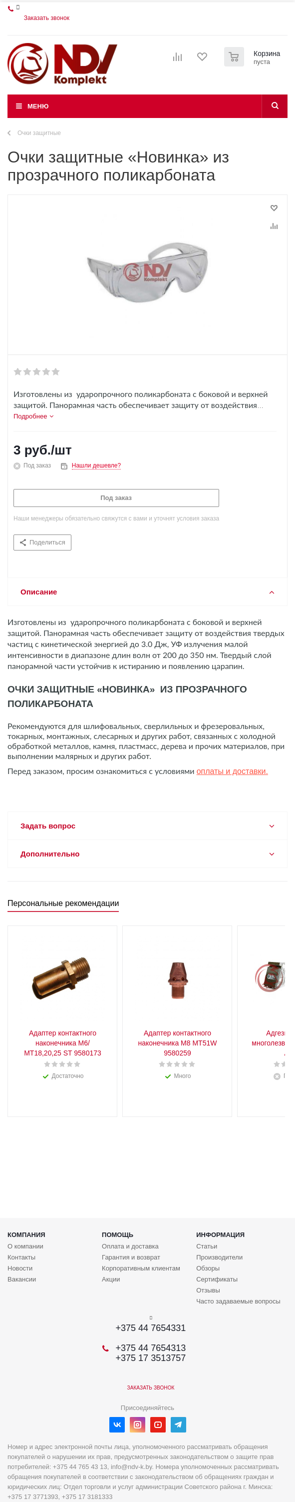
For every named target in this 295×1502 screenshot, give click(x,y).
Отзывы (208, 1290)
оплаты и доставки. (232, 771)
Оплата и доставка (130, 1246)
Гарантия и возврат (131, 1257)
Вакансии (21, 1279)
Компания (26, 1234)
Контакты (21, 1257)
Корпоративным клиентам (141, 1268)
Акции (111, 1279)
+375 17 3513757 (151, 1358)
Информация (220, 1234)
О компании (25, 1246)
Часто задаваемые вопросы (238, 1301)
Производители (219, 1257)
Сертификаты (217, 1279)
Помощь (117, 1234)
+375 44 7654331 (151, 1328)
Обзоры (208, 1268)
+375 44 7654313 (151, 1348)
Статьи (206, 1246)
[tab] (33, 417)
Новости (19, 1268)
